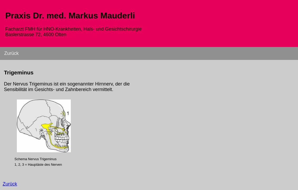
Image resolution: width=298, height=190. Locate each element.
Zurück (11, 53)
